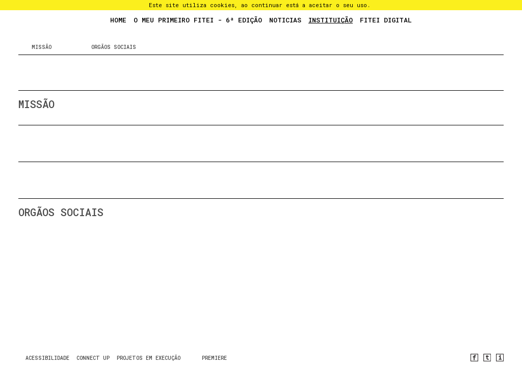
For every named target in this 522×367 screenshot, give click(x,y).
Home (118, 19)
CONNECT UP (93, 358)
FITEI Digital (386, 19)
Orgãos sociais (113, 47)
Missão (41, 47)
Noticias (285, 19)
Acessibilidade (47, 358)
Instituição (330, 19)
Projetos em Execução (148, 358)
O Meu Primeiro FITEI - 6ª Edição (198, 19)
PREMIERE (214, 358)
